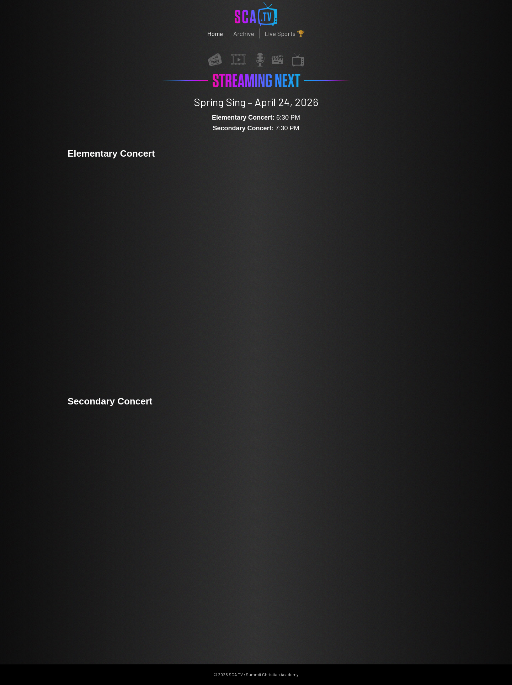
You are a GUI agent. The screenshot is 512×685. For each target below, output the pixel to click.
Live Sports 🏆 (285, 33)
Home (215, 33)
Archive (243, 33)
